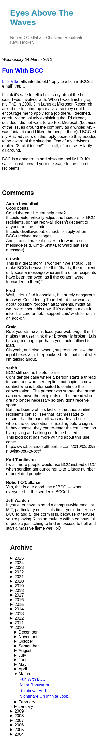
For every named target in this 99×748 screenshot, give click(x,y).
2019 (19, 586)
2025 (19, 558)
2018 (19, 590)
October (26, 641)
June (23, 660)
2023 (19, 567)
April (23, 669)
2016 (19, 600)
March (24, 674)
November (28, 637)
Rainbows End (32, 690)
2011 (19, 623)
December (28, 632)
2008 (19, 716)
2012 (19, 618)
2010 (19, 627)
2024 (19, 563)
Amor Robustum (34, 685)
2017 (19, 595)
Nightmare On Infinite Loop (43, 696)
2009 (19, 711)
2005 (19, 729)
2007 (19, 720)
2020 (19, 581)
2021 (19, 576)
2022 (19, 572)
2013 (19, 613)
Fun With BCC (32, 679)
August (25, 650)
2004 (19, 734)
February (27, 702)
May (22, 664)
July (22, 655)
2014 (19, 609)
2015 (19, 604)
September (29, 646)
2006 (19, 725)
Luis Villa (10, 81)
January (26, 706)
